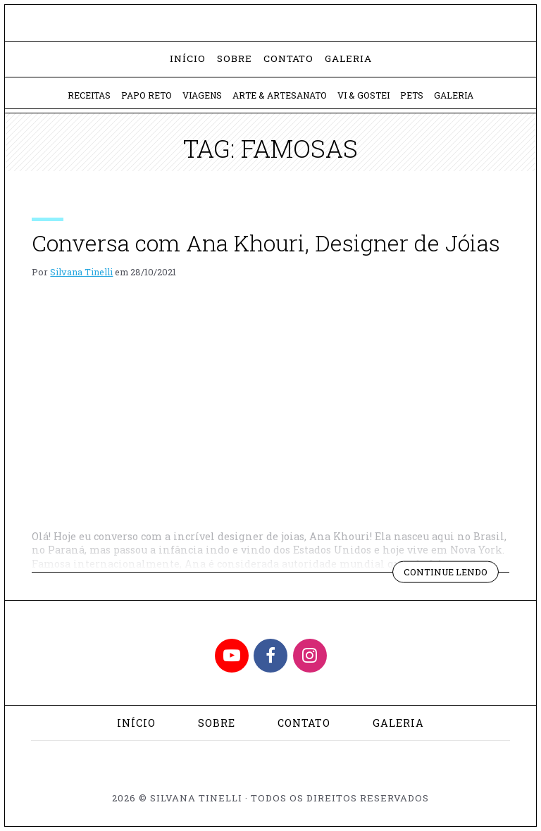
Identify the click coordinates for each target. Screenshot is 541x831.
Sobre (234, 58)
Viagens (202, 95)
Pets (411, 95)
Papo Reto (146, 95)
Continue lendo (451, 574)
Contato (288, 58)
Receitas (89, 95)
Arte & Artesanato (279, 95)
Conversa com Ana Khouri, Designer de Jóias (266, 242)
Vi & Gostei (363, 95)
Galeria (348, 58)
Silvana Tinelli (81, 271)
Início (188, 58)
